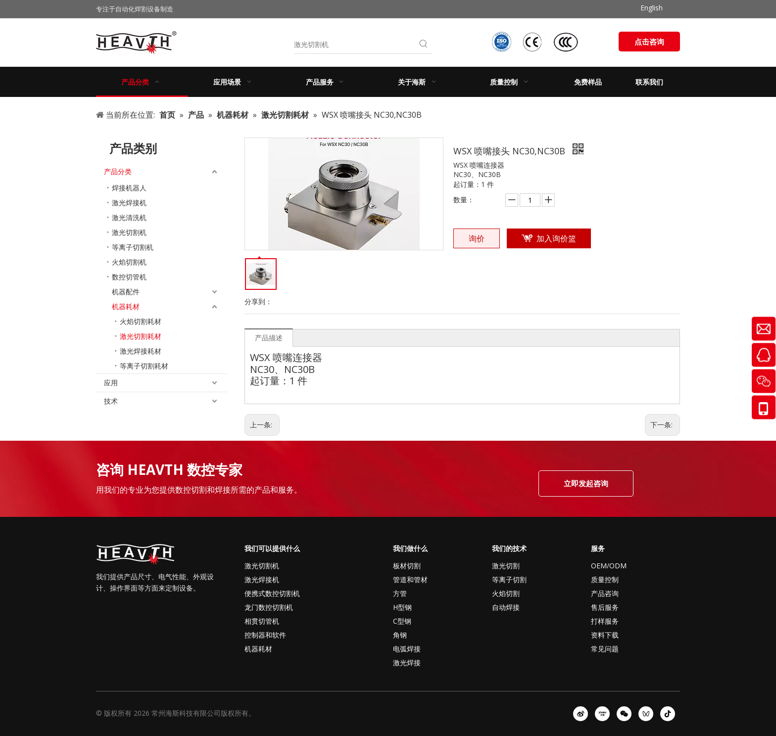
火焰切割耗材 (140, 321)
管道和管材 (410, 579)
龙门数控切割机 (268, 607)
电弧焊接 (407, 648)
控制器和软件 (265, 635)
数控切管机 (129, 276)
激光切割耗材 (140, 336)
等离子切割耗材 (144, 365)
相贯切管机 (261, 621)
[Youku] (602, 713)
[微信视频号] (645, 713)
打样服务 (605, 621)
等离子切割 (509, 579)
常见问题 (605, 648)
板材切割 (407, 565)
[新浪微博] (580, 713)
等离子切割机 (132, 247)
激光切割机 (129, 232)
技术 (111, 401)
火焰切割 (506, 593)
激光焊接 (407, 662)
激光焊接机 (129, 202)
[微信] (624, 713)
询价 (477, 238)
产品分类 (118, 171)
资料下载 (605, 635)
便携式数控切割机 (272, 593)
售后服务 (605, 607)
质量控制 (605, 579)
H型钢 (402, 607)
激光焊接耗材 (140, 351)
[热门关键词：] (424, 44)
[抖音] (667, 713)
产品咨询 (605, 593)
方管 (400, 593)
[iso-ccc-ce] (536, 42)
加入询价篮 (556, 238)
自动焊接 (506, 607)
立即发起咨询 (586, 483)
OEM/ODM (609, 565)
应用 (111, 382)
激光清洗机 (129, 217)
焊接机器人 (129, 187)
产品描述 (269, 337)
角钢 (400, 635)
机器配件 (126, 291)
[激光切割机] (354, 44)
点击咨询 (649, 41)
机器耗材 (126, 306)
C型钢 (402, 621)
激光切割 (506, 565)
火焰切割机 (129, 262)
